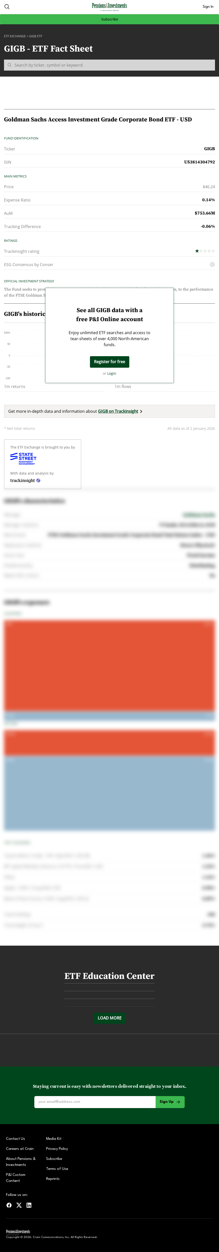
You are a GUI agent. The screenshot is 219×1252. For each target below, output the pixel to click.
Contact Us (15, 1139)
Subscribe (109, 19)
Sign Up (170, 1102)
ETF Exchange (15, 36)
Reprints (53, 1179)
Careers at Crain (20, 1149)
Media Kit (53, 1139)
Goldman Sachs (199, 515)
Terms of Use (57, 1169)
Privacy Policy (57, 1149)
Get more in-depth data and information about (76, 411)
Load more (110, 1018)
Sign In (208, 7)
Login (111, 373)
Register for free (109, 361)
